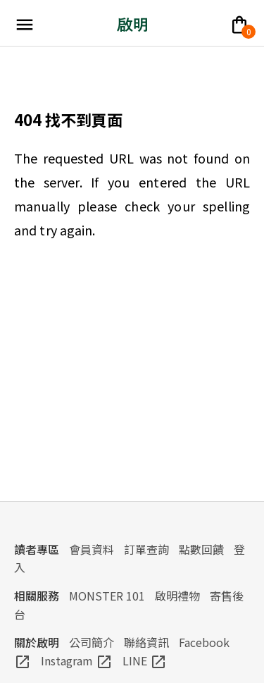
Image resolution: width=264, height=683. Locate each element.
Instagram (77, 660)
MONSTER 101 (107, 595)
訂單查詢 (146, 549)
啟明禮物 (177, 595)
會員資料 (91, 549)
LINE (144, 660)
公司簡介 (91, 642)
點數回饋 (201, 549)
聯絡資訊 (146, 642)
